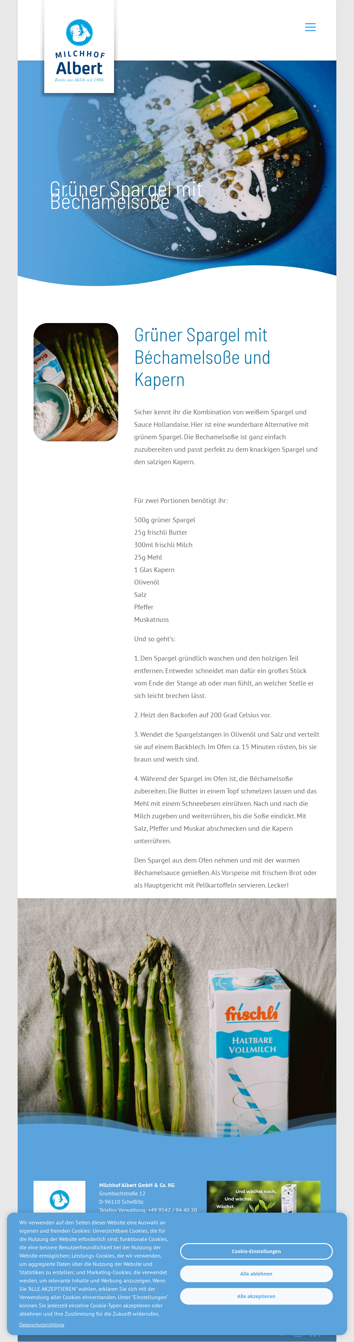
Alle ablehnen (256, 1273)
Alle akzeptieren (256, 1296)
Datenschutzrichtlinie (41, 1325)
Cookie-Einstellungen (256, 1251)
